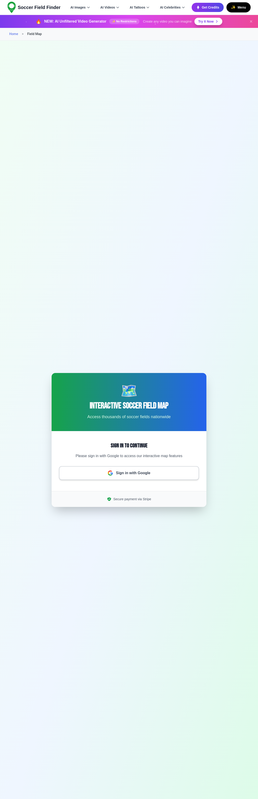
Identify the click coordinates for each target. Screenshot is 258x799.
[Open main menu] (238, 7)
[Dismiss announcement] (251, 21)
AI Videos (110, 7)
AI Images (80, 7)
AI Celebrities (172, 7)
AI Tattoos (140, 7)
